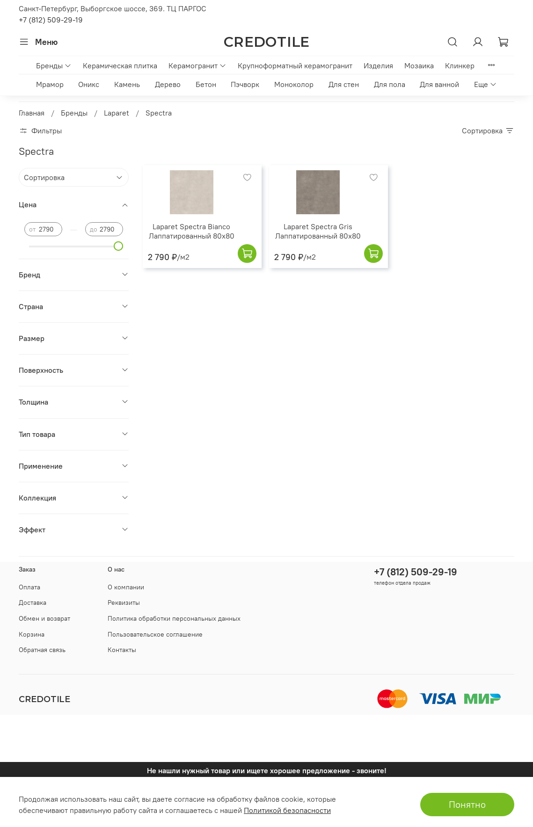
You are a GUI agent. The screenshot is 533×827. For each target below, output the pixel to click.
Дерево (168, 84)
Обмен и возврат (44, 618)
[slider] (118, 246)
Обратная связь (42, 650)
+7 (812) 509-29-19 (51, 19)
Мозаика (419, 65)
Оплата (29, 587)
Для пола (389, 84)
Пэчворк (245, 84)
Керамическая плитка (120, 65)
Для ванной (439, 84)
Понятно (467, 804)
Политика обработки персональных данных (174, 618)
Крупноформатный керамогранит (295, 65)
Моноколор (294, 84)
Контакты (122, 650)
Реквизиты (124, 602)
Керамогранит (197, 65)
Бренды (54, 65)
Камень (127, 84)
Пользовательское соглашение (155, 634)
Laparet (116, 112)
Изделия (378, 65)
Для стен (344, 84)
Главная (31, 112)
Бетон (206, 84)
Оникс (88, 84)
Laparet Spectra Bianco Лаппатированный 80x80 (191, 231)
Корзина (31, 634)
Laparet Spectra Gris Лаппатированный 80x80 (318, 231)
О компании (126, 587)
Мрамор (50, 84)
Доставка (32, 602)
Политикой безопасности (287, 810)
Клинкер (460, 65)
